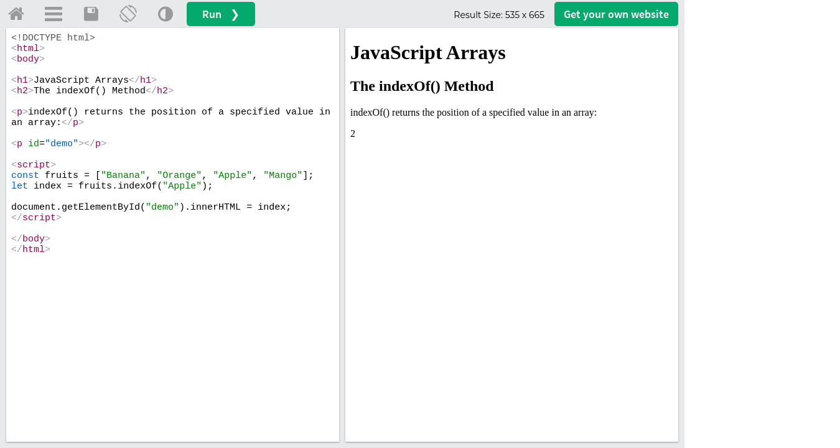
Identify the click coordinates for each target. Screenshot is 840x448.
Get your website (616, 14)
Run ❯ (221, 14)
